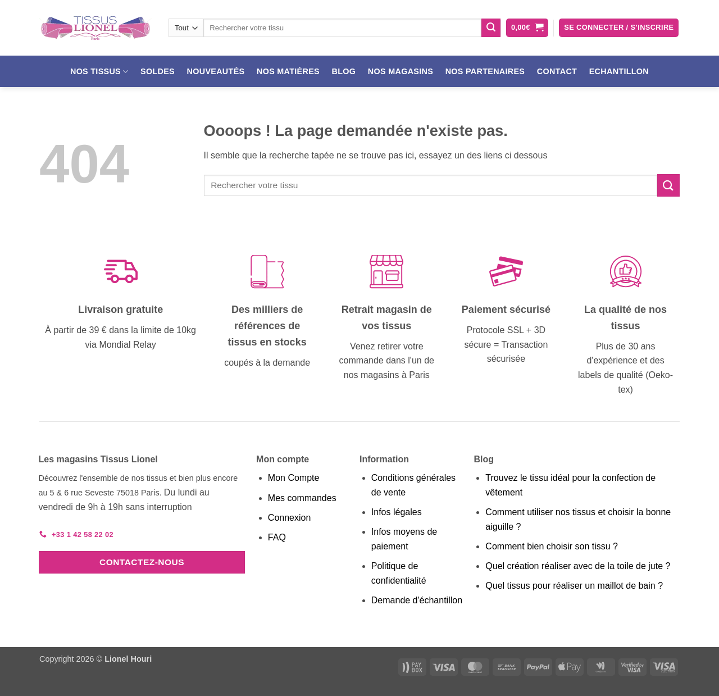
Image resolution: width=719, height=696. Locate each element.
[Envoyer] (490, 28)
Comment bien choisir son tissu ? (551, 546)
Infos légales (396, 512)
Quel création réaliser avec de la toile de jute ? (577, 566)
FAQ (277, 537)
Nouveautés (216, 71)
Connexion (289, 517)
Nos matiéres (288, 71)
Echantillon (619, 71)
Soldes (157, 71)
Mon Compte (294, 478)
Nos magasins (400, 71)
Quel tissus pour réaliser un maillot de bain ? (574, 585)
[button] (527, 28)
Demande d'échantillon (416, 600)
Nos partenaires (485, 71)
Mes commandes (302, 498)
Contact (557, 71)
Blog (344, 71)
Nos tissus (99, 71)
